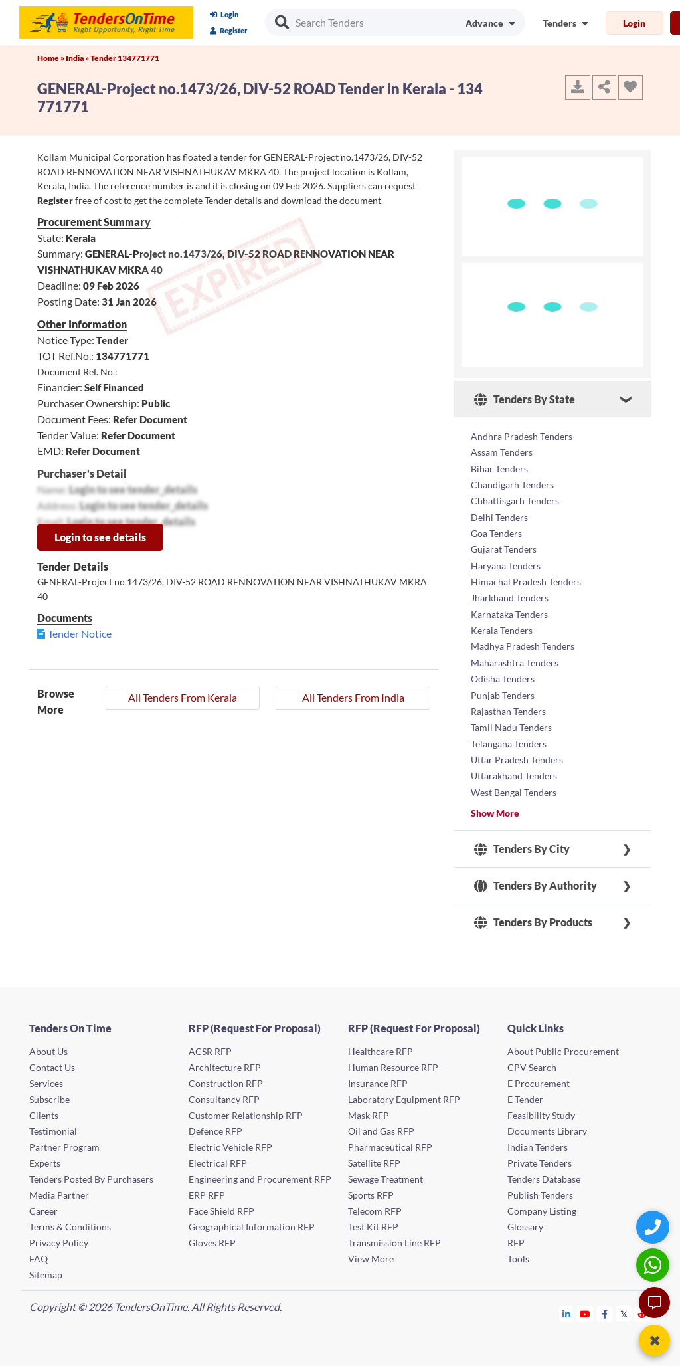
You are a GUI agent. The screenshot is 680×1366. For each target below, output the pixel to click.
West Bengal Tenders (513, 787)
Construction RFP (226, 1078)
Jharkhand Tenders (510, 595)
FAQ (38, 1253)
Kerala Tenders (502, 627)
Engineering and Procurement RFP (260, 1173)
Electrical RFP (218, 1157)
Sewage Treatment (385, 1173)
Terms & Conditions (70, 1221)
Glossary (525, 1221)
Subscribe (49, 1094)
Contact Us (52, 1062)
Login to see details (100, 537)
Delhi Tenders (499, 516)
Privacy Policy (58, 1237)
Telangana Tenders (509, 739)
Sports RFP (371, 1189)
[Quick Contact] (654, 1226)
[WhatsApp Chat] (654, 1264)
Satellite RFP (374, 1157)
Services (46, 1078)
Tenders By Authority (535, 880)
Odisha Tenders (503, 675)
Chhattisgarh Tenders (515, 500)
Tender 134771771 (124, 58)
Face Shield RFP (221, 1205)
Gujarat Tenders (504, 547)
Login (224, 14)
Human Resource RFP (393, 1062)
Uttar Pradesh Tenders (517, 755)
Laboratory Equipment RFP (404, 1094)
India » (78, 58)
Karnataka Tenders (509, 611)
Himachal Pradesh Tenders (526, 579)
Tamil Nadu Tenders (511, 723)
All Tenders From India (353, 697)
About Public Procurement (563, 1046)
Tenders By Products (533, 917)
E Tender (525, 1094)
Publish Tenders (540, 1189)
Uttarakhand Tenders (514, 771)
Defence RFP (215, 1125)
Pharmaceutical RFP (390, 1141)
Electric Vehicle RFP (230, 1141)
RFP (516, 1237)
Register (229, 30)
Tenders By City (522, 844)
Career (43, 1205)
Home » (51, 58)
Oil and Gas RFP (381, 1125)
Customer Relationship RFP (246, 1110)
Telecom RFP (375, 1205)
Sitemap (45, 1269)
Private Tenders (539, 1157)
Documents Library (547, 1125)
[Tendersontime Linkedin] (566, 1308)
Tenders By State (524, 399)
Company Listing (541, 1205)
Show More (495, 807)
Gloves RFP (212, 1237)
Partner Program (64, 1141)
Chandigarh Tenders (512, 484)
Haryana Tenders (506, 563)
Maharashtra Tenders (514, 659)
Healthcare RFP (380, 1046)
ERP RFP (207, 1189)
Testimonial (53, 1125)
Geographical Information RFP (252, 1221)
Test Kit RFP (373, 1221)
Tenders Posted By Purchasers (91, 1173)
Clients (43, 1110)
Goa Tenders (496, 531)
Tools (518, 1253)
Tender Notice (80, 633)
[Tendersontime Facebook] (605, 1308)
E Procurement (538, 1078)
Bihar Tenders (499, 468)
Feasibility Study (541, 1110)
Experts (44, 1157)
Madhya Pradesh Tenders (522, 643)
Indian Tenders (537, 1141)
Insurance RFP (378, 1078)
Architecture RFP (225, 1062)
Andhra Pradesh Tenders (521, 436)
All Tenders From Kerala (182, 697)
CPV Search (531, 1062)
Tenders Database (543, 1173)
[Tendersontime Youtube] (585, 1308)
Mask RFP (368, 1110)
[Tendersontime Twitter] (624, 1308)
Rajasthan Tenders (508, 707)
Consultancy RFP (224, 1094)
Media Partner (59, 1189)
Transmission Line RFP (394, 1237)
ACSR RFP (210, 1046)
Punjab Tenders (503, 691)
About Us (48, 1046)
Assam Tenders (502, 452)
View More (371, 1253)
